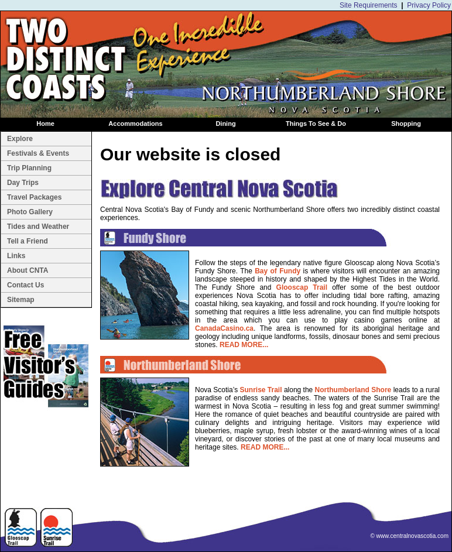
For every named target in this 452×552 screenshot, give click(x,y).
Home (45, 123)
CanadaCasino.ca (224, 328)
